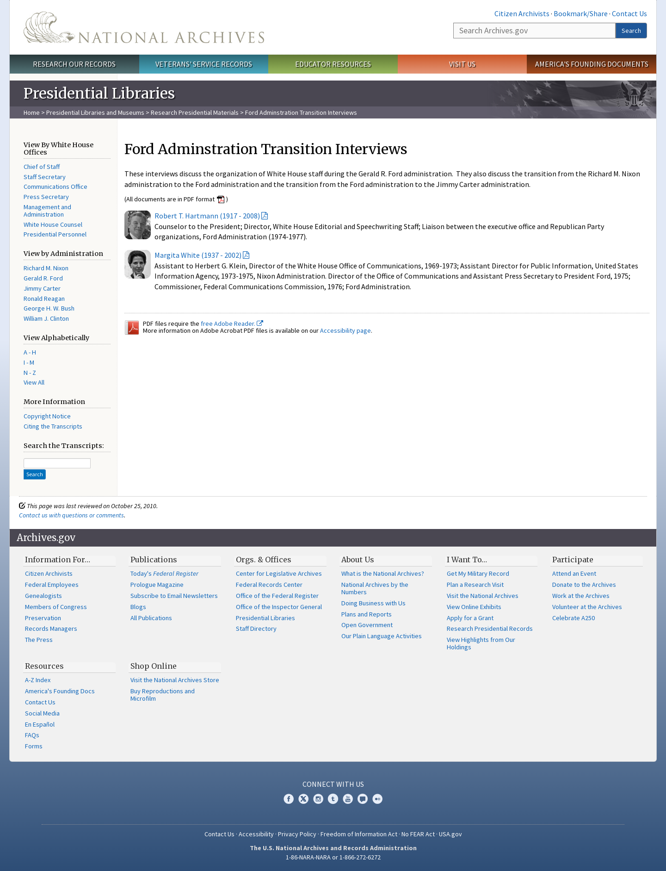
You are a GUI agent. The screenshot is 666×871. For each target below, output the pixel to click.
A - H (30, 352)
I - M (29, 362)
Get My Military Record (478, 573)
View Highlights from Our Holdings (481, 643)
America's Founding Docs (60, 691)
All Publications (151, 618)
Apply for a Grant (470, 618)
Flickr (377, 798)
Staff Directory (256, 628)
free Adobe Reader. (232, 323)
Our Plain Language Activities (381, 636)
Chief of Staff (42, 166)
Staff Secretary (45, 177)
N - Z (30, 372)
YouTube (347, 798)
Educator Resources (333, 63)
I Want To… (467, 559)
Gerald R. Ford (43, 278)
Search (631, 30)
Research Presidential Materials (195, 112)
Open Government (367, 625)
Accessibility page (345, 330)
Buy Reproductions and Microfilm (162, 695)
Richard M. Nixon (46, 268)
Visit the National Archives (482, 595)
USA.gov (450, 834)
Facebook (288, 798)
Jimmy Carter (42, 288)
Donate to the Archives (584, 584)
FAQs (32, 735)
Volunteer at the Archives (587, 607)
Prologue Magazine (157, 584)
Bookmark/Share (581, 13)
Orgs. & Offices (263, 559)
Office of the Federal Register (277, 595)
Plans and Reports (366, 614)
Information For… (57, 559)
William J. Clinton (46, 318)
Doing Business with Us (373, 603)
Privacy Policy (297, 834)
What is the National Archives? (382, 573)
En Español (40, 724)
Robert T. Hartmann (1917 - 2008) (207, 215)
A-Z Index (37, 680)
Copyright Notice (47, 416)
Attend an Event (574, 573)
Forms (34, 746)
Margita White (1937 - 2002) (197, 255)
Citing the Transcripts (53, 426)
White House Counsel (53, 224)
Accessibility (256, 834)
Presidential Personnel (55, 234)
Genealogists (43, 595)
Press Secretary (46, 197)
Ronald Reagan (44, 298)
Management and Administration (47, 210)
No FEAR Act (418, 834)
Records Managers (51, 628)
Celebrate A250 (573, 618)
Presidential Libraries (265, 618)
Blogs (138, 607)
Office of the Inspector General (279, 607)
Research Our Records (74, 63)
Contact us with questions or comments (71, 515)
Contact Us (629, 13)
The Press (39, 639)
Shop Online (153, 666)
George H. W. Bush (49, 308)
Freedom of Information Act (359, 834)
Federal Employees (52, 584)
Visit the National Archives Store (174, 680)
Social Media (42, 713)
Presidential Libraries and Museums (95, 112)
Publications (153, 559)
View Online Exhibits (474, 607)
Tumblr (333, 798)
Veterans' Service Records (203, 63)
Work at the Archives (581, 595)
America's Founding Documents (591, 63)
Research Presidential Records (490, 628)
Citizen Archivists (521, 13)
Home (32, 112)
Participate (572, 559)
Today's (164, 573)
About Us (357, 559)
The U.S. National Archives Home (144, 27)
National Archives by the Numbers (374, 588)
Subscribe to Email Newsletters (174, 595)
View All (34, 382)
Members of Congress (56, 607)
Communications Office (55, 186)
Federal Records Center (269, 584)
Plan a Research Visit (475, 584)
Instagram (318, 798)
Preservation (43, 618)
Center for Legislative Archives (279, 573)
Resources (44, 666)
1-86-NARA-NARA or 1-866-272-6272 (333, 857)
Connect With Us (333, 784)
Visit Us (462, 63)
